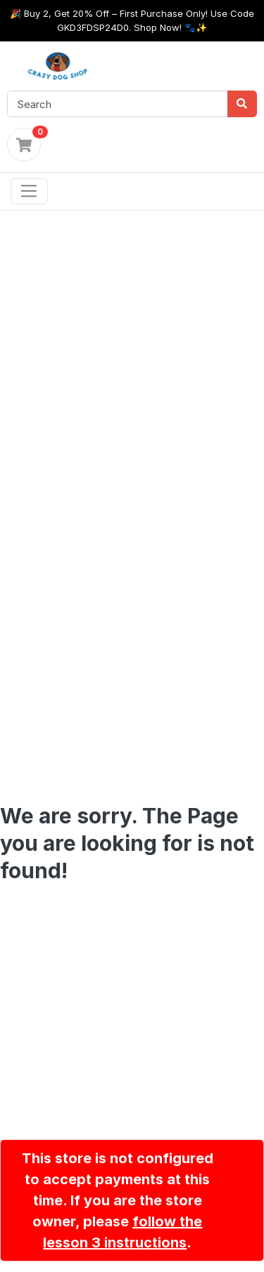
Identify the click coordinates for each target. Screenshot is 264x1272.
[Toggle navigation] (29, 191)
